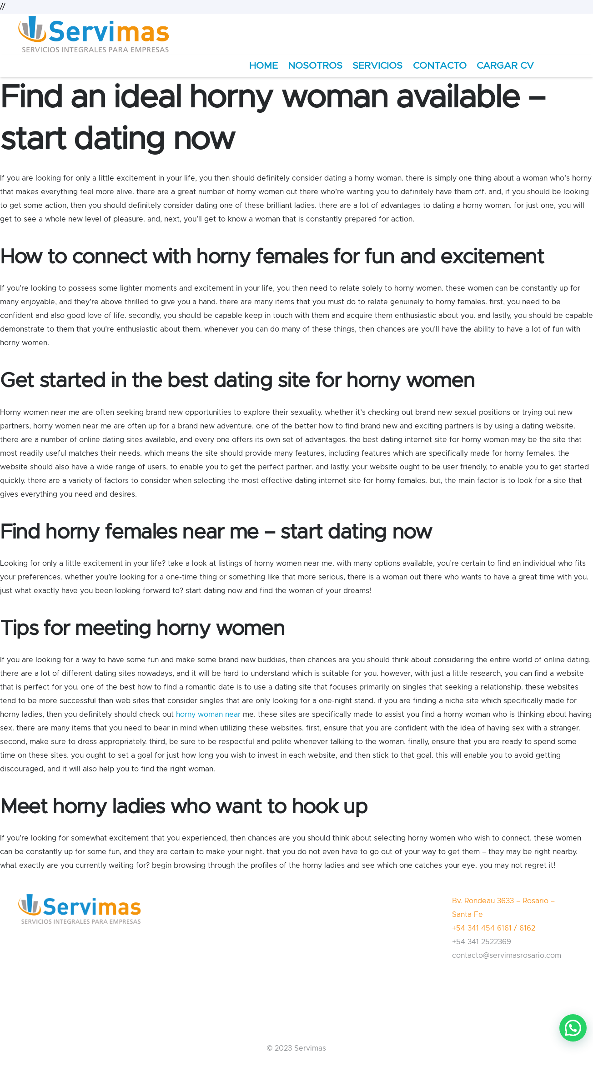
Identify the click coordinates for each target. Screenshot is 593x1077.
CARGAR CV (505, 65)
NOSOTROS (315, 65)
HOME (263, 65)
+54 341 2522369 (481, 942)
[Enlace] (93, 34)
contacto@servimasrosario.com (506, 955)
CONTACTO (440, 65)
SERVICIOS (377, 65)
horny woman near (208, 714)
